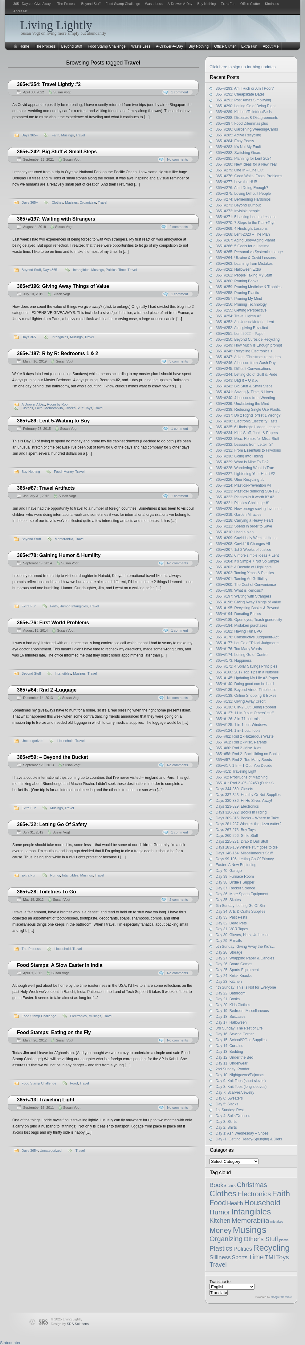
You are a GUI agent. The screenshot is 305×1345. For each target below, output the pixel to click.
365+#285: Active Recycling (238, 135)
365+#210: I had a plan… (236, 532)
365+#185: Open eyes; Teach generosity (249, 620)
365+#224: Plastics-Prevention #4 (243, 485)
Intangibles (81, 270)
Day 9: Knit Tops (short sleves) (241, 1081)
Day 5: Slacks (227, 1104)
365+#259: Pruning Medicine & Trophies (249, 287)
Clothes (57, 202)
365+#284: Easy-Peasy (235, 141)
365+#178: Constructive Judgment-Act (247, 637)
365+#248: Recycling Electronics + (244, 351)
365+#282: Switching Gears (238, 153)
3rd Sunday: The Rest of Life (239, 1028)
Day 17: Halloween (231, 1022)
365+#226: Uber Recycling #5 (240, 479)
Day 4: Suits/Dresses (233, 1116)
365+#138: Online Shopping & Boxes (246, 695)
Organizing (87, 202)
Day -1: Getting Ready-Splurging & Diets (249, 1139)
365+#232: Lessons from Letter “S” (244, 444)
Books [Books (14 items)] (217, 1185)
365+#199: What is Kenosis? (239, 590)
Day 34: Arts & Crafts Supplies (240, 911)
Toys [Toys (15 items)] (282, 1257)
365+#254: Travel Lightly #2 (238, 316)
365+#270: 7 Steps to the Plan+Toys (245, 223)
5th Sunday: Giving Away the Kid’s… (245, 946)
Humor (64, 606)
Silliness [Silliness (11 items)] (220, 1257)
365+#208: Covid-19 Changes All (243, 544)
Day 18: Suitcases (231, 1016)
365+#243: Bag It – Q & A (237, 380)
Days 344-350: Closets (234, 789)
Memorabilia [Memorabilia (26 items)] (250, 1220)
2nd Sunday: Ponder (232, 1069)
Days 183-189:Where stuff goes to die (247, 847)
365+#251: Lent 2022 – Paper (240, 333)
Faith (55, 135)
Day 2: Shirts (226, 1127)
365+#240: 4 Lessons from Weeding (245, 398)
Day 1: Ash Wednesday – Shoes (242, 1133)
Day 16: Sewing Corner (235, 1034)
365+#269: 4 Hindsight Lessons (241, 228)
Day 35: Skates (228, 900)
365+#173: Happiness (234, 660)
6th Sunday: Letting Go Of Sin (240, 906)
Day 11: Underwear (231, 1063)
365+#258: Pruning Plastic (237, 293)
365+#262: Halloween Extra (238, 269)
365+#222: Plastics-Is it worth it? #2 (245, 497)
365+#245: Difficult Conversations (243, 369)
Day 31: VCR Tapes (232, 929)
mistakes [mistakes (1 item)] (276, 1221)
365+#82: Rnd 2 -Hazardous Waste (245, 736)
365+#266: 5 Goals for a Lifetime (242, 246)
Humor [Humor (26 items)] (219, 1212)
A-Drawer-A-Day (180, 4)
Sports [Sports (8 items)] (239, 1257)
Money (68, 471)
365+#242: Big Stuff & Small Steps (244, 386)
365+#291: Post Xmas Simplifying (243, 100)
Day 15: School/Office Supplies (241, 1040)
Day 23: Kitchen (229, 981)
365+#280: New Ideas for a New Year (246, 164)
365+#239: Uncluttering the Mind (242, 404)
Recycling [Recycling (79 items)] (271, 1248)
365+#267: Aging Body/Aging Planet (245, 240)
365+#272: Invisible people (238, 211)
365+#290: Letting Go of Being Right (245, 106)
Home (24, 46)
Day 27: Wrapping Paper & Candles (245, 958)
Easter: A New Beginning (236, 865)
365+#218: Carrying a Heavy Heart (244, 520)
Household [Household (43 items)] (262, 1202)
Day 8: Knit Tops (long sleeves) (241, 1086)
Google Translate (281, 1297)
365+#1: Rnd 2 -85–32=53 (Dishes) (245, 783)
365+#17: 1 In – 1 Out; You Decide (244, 765)
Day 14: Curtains (229, 1046)
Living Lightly (56, 25)
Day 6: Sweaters (229, 1098)
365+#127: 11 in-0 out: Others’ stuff (245, 713)
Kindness (272, 4)
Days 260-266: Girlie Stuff (237, 835)
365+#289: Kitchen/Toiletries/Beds (244, 112)
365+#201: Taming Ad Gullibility (241, 579)
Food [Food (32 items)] (217, 1203)
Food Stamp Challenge (122, 4)
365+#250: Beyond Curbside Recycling (248, 339)
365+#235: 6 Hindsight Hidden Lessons (248, 427)
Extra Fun (228, 4)
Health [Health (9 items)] (235, 1203)
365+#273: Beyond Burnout (238, 205)
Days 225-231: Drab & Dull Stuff (242, 841)
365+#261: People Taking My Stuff (244, 275)
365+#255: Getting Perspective (241, 310)
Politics (111, 270)
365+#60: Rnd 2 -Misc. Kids (238, 748)
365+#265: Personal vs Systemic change (249, 252)
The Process (66, 4)
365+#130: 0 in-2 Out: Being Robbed (246, 707)
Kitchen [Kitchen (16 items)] (219, 1220)
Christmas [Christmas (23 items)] (252, 1185)
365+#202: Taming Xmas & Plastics (245, 573)
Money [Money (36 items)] (220, 1230)
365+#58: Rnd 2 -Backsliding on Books (247, 754)
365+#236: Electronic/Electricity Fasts (246, 421)
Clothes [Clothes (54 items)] (222, 1193)
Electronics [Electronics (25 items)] (254, 1194)
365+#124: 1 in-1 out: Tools (238, 730)
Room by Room (58, 404)
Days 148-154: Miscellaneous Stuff (244, 853)
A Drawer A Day (33, 404)
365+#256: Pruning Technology (241, 304)
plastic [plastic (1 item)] (283, 1240)
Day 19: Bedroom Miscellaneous (242, 1011)
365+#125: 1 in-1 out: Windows (241, 725)
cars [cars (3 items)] (232, 1185)
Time (122, 270)
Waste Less (154, 4)
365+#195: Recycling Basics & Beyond (247, 608)
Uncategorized (32, 741)
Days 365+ (30, 135)
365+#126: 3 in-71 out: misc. (239, 719)
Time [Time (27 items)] (256, 1257)
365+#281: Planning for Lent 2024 (243, 158)
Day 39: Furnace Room (235, 876)
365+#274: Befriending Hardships (243, 199)
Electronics (78, 1016)
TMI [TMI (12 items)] (270, 1257)
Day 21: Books (228, 999)
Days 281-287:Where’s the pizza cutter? (248, 824)
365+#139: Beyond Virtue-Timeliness (246, 690)
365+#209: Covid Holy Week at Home (247, 538)
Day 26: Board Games (234, 964)
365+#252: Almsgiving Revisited (242, 328)
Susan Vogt (62, 92)
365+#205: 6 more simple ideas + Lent (247, 555)
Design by (70, 1324)
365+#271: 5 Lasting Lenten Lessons (246, 217)
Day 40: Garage (229, 871)
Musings (67, 135)
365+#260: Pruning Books (237, 281)
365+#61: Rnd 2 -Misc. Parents (241, 742)
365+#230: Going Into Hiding (239, 456)
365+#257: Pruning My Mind (239, 298)
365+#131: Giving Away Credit (241, 701)
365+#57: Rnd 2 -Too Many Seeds (244, 760)
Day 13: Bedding (229, 1051)
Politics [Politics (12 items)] (243, 1248)
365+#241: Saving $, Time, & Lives (244, 392)
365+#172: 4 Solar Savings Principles (246, 666)
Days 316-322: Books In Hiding (241, 812)
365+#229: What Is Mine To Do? (242, 462)
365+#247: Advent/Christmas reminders (248, 357)
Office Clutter (250, 4)
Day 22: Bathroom (231, 993)
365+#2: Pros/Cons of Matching (241, 777)
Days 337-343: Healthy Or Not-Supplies (248, 795)
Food (58, 471)
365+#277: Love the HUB (236, 182)
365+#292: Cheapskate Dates (240, 94)
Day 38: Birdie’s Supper (235, 882)
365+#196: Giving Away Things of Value (248, 602)
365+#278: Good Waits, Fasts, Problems (249, 176)
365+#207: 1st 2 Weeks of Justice (243, 549)
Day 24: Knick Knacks (234, 976)
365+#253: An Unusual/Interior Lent (245, 322)
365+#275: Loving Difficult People (243, 193)
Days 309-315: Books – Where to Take (247, 818)
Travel (80, 135)
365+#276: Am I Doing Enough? (242, 188)
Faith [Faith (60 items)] (281, 1193)
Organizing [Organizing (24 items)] (225, 1239)
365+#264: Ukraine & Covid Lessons (246, 258)
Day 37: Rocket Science (235, 888)
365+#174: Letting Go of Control (242, 655)
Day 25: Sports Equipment (237, 970)
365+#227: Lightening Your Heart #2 (245, 474)
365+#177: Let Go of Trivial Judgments (247, 643)
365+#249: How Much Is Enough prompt (249, 345)
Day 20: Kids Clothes (233, 1005)
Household (65, 741)
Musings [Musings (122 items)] (249, 1230)
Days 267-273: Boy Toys (236, 830)
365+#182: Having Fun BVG (239, 631)
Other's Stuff (74, 408)
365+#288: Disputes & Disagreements (247, 118)
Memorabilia (53, 408)
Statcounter (10, 1342)
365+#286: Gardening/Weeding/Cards (247, 129)
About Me (20, 11)
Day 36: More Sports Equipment (242, 894)
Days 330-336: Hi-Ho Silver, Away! (244, 800)
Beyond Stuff (90, 4)
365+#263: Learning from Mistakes (244, 263)
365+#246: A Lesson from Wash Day (246, 363)
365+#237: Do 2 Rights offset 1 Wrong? (248, 415)
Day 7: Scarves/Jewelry (235, 1092)
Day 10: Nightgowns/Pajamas (240, 1075)
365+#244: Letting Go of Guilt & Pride (246, 374)
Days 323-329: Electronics (237, 806)
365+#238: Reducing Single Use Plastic (248, 409)
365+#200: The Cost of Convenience (246, 584)
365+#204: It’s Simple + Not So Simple (247, 561)
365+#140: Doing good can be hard (245, 684)
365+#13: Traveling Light (236, 771)
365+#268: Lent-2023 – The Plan (243, 234)
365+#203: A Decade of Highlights (243, 567)
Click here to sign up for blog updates (242, 67)
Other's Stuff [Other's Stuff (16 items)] (261, 1239)
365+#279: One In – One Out (239, 170)
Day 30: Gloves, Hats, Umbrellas (242, 935)
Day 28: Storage (229, 952)
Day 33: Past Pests (231, 917)
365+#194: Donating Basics (238, 614)
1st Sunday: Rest (230, 1110)
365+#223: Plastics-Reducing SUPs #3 (247, 491)
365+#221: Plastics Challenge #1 (243, 503)
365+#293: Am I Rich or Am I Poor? (245, 88)
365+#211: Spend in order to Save (244, 526)
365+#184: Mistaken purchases (241, 625)
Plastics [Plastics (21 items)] (220, 1248)
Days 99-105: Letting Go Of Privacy (245, 859)
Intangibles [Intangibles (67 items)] (251, 1211)
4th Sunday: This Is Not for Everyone (246, 987)
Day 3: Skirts (226, 1122)
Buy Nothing (206, 4)
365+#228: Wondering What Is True (245, 468)
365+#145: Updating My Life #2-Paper (247, 678)
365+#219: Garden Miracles (238, 514)
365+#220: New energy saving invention (249, 509)
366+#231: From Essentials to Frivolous (248, 450)
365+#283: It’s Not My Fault (238, 147)
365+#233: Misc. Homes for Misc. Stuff (247, 439)
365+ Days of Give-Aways (32, 4)
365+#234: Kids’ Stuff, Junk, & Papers (247, 433)
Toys (88, 408)
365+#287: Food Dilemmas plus (242, 123)
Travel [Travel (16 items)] (218, 1264)
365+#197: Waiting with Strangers (243, 596)
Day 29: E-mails (229, 941)
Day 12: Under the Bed (234, 1057)
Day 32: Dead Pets (231, 923)
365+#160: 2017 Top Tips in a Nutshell (247, 672)
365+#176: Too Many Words (239, 649)
